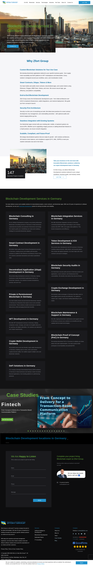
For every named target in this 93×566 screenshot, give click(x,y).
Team (56, 535)
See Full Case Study (7, 419)
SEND (39, 500)
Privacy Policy (40, 563)
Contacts (75, 528)
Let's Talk (84, 2)
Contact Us (70, 2)
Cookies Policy (19, 549)
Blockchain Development (41, 535)
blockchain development (25, 206)
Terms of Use (12, 549)
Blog (56, 540)
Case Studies (58, 538)
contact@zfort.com (64, 484)
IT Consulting (38, 540)
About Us (57, 530)
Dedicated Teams (39, 537)
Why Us (57, 533)
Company (57, 528)
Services (37, 528)
